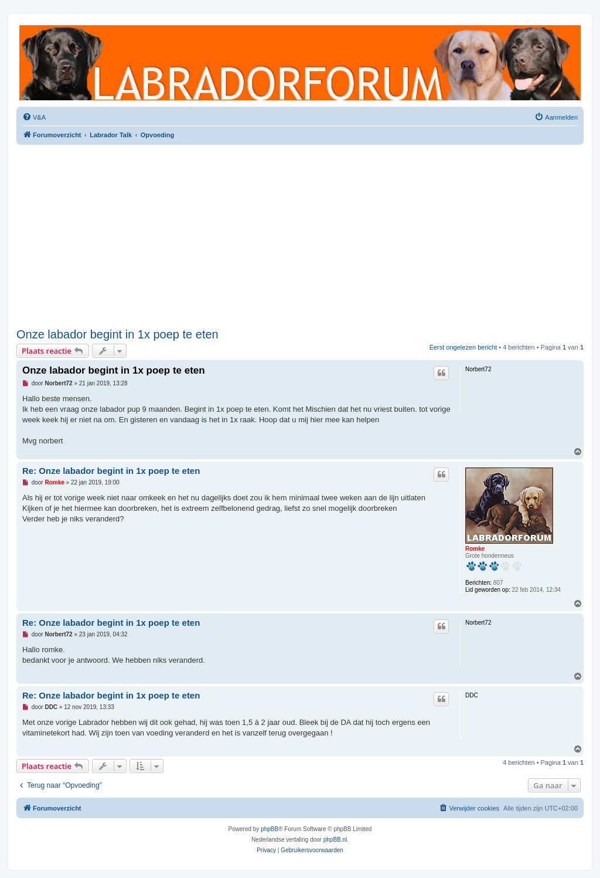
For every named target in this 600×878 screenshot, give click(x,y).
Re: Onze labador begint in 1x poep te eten (111, 471)
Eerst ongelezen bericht (463, 347)
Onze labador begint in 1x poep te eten (117, 334)
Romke (475, 548)
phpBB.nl (335, 839)
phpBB (269, 829)
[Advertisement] (300, 236)
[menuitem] (34, 117)
